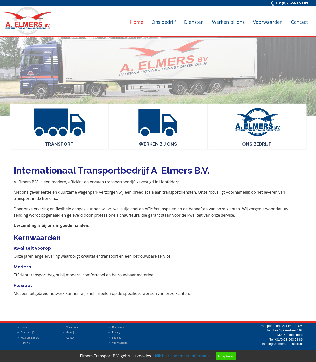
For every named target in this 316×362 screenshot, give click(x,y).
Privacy (116, 332)
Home (136, 22)
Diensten (194, 22)
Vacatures (72, 327)
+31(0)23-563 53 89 (292, 2)
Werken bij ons (228, 22)
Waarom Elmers (30, 337)
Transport (59, 144)
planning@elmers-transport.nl (281, 344)
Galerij (70, 332)
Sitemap (116, 337)
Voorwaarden (268, 22)
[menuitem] (136, 18)
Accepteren (225, 356)
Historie (25, 342)
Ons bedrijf (164, 22)
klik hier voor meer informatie (182, 356)
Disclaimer (118, 327)
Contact (299, 22)
